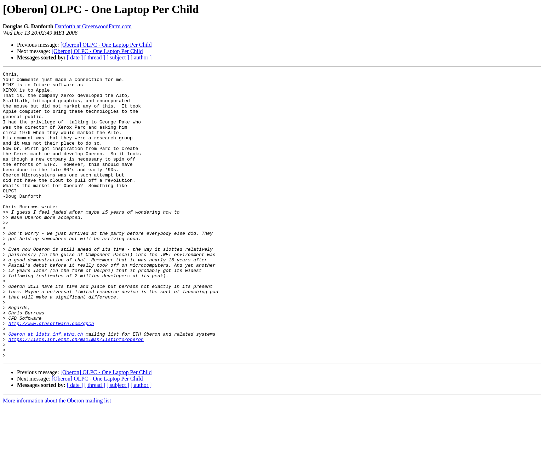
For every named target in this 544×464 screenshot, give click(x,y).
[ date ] (75, 57)
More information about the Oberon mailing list (57, 458)
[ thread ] (94, 57)
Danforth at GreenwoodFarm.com (93, 26)
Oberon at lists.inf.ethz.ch (45, 387)
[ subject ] (118, 57)
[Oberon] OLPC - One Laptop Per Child (106, 45)
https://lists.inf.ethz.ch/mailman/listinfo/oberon (76, 393)
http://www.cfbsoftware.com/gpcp (51, 374)
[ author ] (141, 57)
